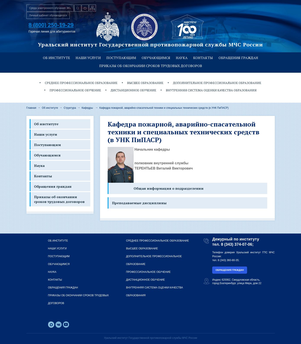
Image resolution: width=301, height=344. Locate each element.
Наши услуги (88, 57)
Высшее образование (145, 83)
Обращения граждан (238, 57)
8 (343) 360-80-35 (228, 260)
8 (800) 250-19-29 (51, 25)
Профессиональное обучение (75, 90)
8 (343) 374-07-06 (236, 244)
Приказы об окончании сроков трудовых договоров (150, 65)
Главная (31, 107)
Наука (182, 57)
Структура (70, 107)
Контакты (203, 57)
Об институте (56, 57)
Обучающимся (156, 57)
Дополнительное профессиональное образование (217, 83)
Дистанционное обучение (133, 90)
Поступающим (121, 57)
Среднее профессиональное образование (81, 83)
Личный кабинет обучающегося (48, 15)
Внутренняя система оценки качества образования (211, 90)
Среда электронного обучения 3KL (50, 8)
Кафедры (87, 107)
